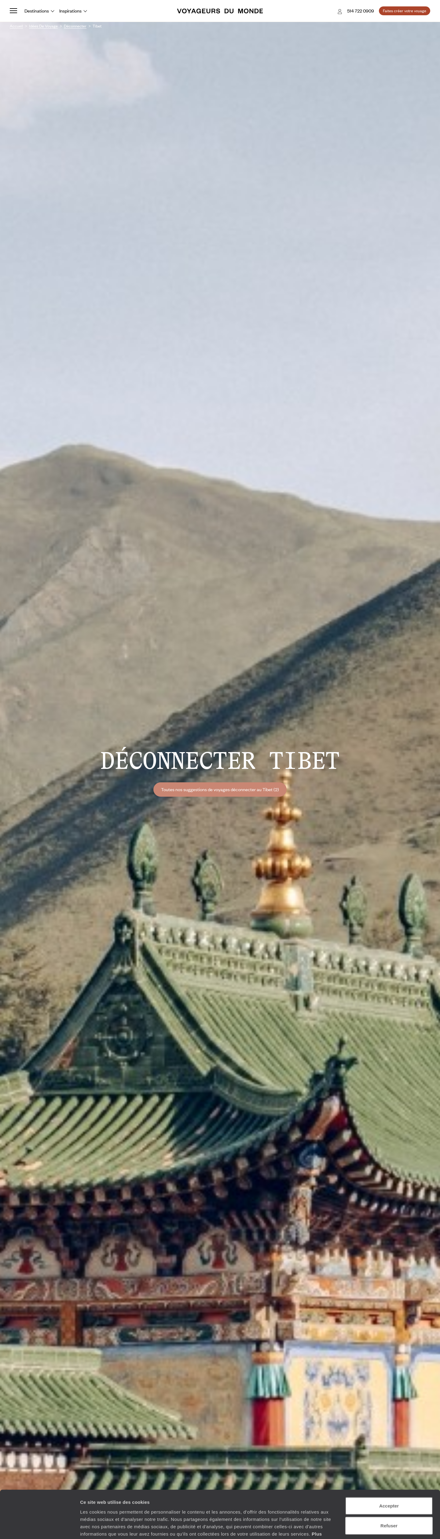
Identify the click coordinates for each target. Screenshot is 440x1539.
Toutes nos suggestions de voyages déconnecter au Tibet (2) (220, 789)
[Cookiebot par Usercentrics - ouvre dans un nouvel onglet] (39, 1527)
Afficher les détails (336, 1527)
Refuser (389, 1487)
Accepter (389, 1466)
